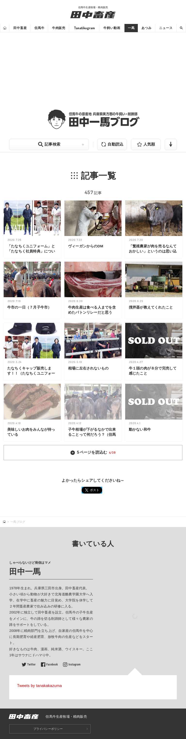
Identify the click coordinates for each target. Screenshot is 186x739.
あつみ (146, 28)
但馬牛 (39, 28)
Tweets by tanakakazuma (39, 686)
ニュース (165, 28)
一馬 (131, 28)
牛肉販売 (58, 28)
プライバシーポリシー (48, 729)
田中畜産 (20, 28)
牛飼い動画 (111, 28)
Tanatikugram (84, 28)
